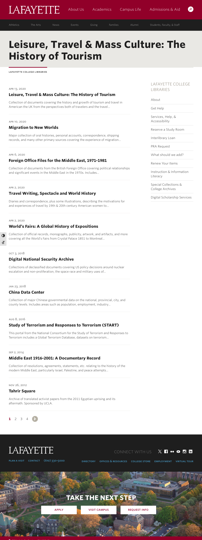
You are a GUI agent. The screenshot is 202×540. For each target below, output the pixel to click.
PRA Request (160, 146)
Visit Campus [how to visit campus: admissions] (98, 510)
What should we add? (167, 155)
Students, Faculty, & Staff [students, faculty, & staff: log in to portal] (164, 24)
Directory (89, 461)
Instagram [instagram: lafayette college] (184, 451)
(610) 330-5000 (54, 460)
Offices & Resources (113, 461)
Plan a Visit (16, 460)
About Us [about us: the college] (76, 9)
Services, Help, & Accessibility (163, 119)
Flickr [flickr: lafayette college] (172, 451)
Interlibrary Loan (163, 138)
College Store (140, 461)
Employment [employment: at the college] (163, 461)
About (155, 100)
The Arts (36, 24)
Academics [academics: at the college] (101, 9)
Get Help (157, 108)
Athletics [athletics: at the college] (14, 24)
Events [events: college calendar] (75, 24)
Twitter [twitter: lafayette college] (160, 451)
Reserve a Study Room (167, 129)
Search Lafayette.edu (190, 10)
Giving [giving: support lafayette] (94, 24)
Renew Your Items (164, 163)
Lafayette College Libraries (170, 87)
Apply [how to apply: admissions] (58, 510)
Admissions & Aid (165, 9)
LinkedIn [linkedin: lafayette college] (190, 451)
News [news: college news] (55, 24)
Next (35, 419)
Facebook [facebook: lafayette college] (166, 451)
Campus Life (130, 9)
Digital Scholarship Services (171, 197)
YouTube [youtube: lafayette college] (178, 451)
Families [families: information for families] (114, 24)
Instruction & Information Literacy (170, 174)
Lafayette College (34, 11)
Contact (34, 460)
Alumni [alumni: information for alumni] (134, 24)
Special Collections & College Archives (166, 187)
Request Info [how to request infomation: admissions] (138, 510)
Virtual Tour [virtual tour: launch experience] (184, 461)
